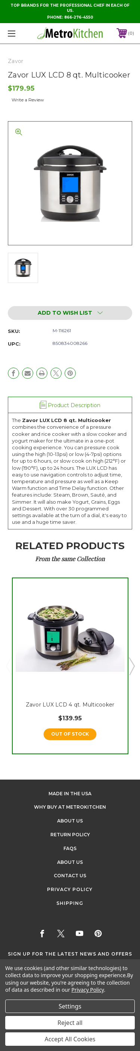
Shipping (69, 903)
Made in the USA (70, 793)
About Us (70, 821)
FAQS (70, 848)
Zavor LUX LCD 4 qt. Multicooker (70, 704)
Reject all (70, 1023)
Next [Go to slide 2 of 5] (131, 666)
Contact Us (70, 875)
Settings (70, 1006)
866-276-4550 (78, 17)
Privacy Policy (70, 889)
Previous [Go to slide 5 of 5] (8, 666)
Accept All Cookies (70, 1039)
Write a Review (28, 100)
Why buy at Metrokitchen (70, 807)
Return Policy (70, 834)
